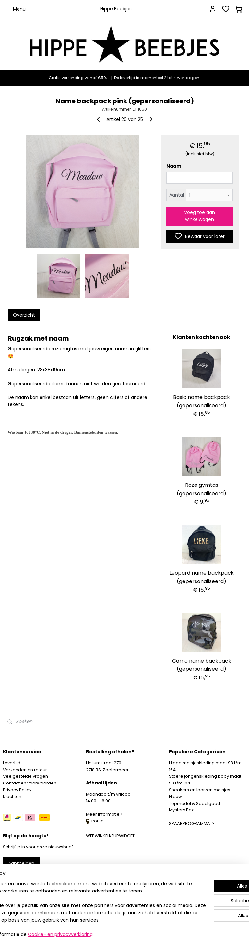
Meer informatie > (105, 814)
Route (95, 821)
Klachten (12, 797)
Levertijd (11, 763)
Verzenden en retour (25, 770)
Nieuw (175, 797)
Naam (173, 166)
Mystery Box (181, 810)
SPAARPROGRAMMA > (191, 823)
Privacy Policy (17, 790)
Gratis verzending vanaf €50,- (79, 77)
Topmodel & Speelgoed (194, 803)
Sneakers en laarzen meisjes (199, 790)
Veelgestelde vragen (25, 776)
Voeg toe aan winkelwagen (199, 215)
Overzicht (24, 315)
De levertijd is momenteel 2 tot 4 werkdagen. (157, 77)
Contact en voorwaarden (29, 783)
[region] (82, 902)
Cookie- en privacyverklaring (110, 934)
